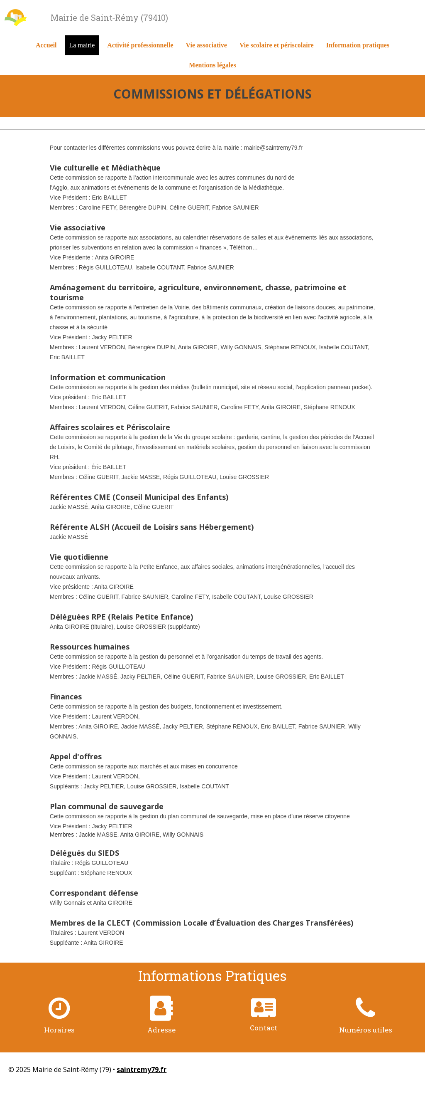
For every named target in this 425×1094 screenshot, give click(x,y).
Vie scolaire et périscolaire (276, 45)
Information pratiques (357, 45)
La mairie (82, 45)
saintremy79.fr (141, 1069)
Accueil (46, 45)
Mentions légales (212, 65)
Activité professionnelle (140, 45)
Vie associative (206, 45)
